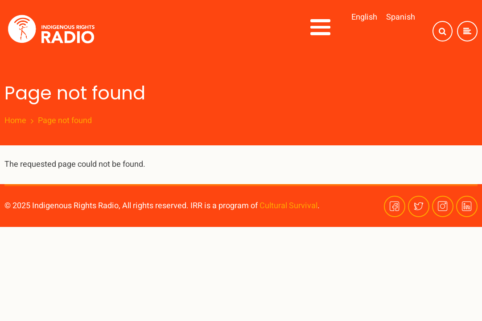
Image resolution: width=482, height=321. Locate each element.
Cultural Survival (288, 206)
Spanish (400, 17)
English (364, 17)
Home (15, 121)
